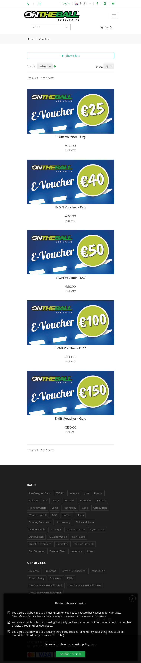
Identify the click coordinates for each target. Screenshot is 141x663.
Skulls (80, 515)
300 (86, 493)
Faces (56, 500)
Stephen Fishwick (84, 544)
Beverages (86, 500)
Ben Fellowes (36, 551)
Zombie (67, 515)
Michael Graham (76, 529)
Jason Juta (76, 551)
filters (70, 56)
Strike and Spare (85, 522)
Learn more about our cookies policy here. (70, 644)
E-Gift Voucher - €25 (70, 137)
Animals (74, 493)
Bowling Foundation (40, 522)
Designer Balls (37, 529)
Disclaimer (56, 578)
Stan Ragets (78, 536)
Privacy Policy (36, 578)
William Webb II (58, 536)
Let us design (97, 571)
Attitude (33, 500)
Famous (101, 500)
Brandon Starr (57, 551)
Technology (69, 507)
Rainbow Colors (37, 507)
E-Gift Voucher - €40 (70, 207)
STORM (60, 493)
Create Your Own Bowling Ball (46, 585)
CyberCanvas (97, 529)
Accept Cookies (70, 654)
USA (54, 515)
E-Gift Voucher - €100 (70, 348)
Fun (45, 500)
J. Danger (56, 529)
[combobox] (45, 66)
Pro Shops (50, 571)
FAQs (70, 578)
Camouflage (100, 507)
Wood (85, 507)
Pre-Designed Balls (39, 493)
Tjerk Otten (62, 544)
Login (66, 3)
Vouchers (34, 571)
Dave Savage (36, 536)
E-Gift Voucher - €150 (70, 418)
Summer (70, 500)
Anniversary (63, 522)
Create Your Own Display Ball (45, 592)
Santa (55, 507)
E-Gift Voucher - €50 (70, 278)
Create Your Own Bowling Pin (84, 585)
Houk (90, 551)
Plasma (98, 493)
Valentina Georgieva (40, 544)
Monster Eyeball (38, 515)
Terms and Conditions (73, 571)
